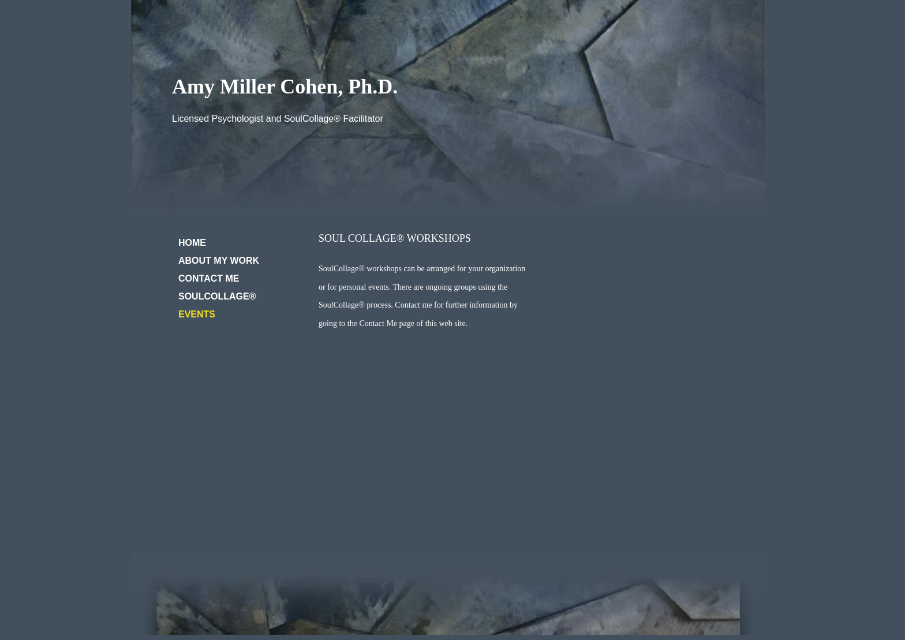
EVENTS (196, 314)
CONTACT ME (208, 278)
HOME (192, 243)
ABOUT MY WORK (218, 260)
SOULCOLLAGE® (217, 296)
